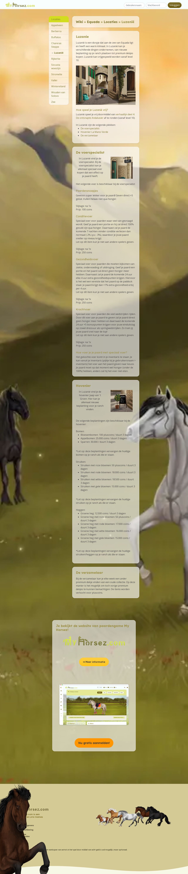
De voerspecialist (90, 128)
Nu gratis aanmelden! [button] (94, 743)
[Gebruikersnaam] (134, 5)
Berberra (56, 31)
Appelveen (57, 25)
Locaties (111, 22)
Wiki (79, 22)
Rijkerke (55, 58)
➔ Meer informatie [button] (94, 661)
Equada (93, 22)
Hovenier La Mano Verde (94, 132)
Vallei (54, 80)
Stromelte (56, 74)
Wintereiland (58, 86)
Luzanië (58, 52)
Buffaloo (56, 37)
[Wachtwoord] (156, 5)
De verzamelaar (89, 135)
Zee (53, 101)
